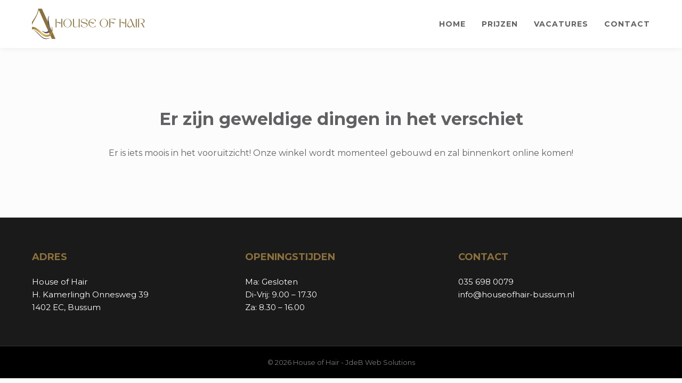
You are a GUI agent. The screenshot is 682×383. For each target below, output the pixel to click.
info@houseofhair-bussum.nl (516, 294)
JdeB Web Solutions (380, 362)
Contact (627, 24)
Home (452, 24)
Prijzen (500, 24)
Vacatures (561, 24)
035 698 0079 (486, 282)
